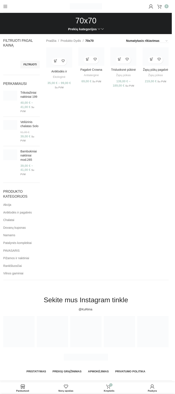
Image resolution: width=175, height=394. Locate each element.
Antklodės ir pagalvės (17, 212)
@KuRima (86, 309)
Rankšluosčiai (12, 266)
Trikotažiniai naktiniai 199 (28, 95)
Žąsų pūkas (123, 75)
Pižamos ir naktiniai (16, 258)
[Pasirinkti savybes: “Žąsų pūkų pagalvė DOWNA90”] (152, 59)
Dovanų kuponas (14, 227)
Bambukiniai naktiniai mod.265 (28, 155)
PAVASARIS (11, 250)
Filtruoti (30, 64)
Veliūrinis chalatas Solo (29, 124)
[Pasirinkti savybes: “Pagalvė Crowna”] (87, 59)
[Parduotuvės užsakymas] (147, 41)
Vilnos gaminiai (13, 273)
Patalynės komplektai (17, 243)
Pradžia (51, 40)
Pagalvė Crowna (91, 69)
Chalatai (8, 220)
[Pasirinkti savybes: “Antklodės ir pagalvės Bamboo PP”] (55, 61)
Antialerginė (91, 75)
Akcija (7, 204)
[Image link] (86, 357)
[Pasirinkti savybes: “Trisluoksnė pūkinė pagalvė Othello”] (119, 59)
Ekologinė (59, 76)
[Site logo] (86, 6)
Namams (9, 235)
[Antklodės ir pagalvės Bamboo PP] (59, 57)
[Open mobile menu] (5, 6)
